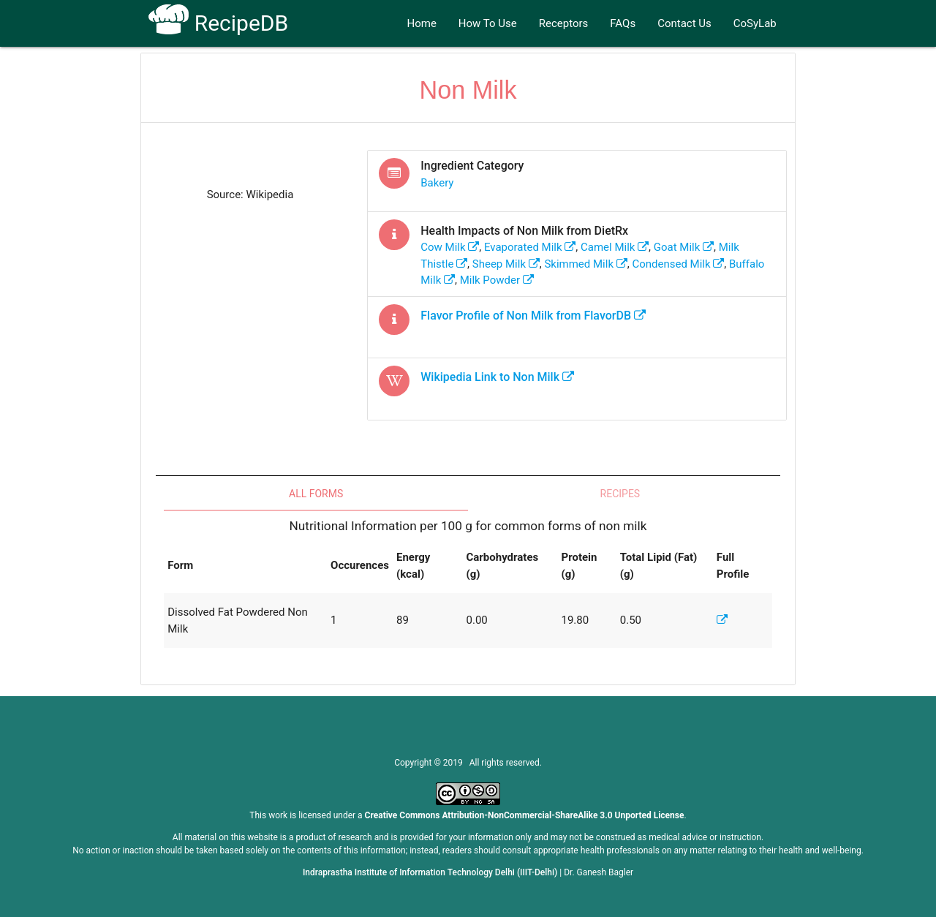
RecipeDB (218, 23)
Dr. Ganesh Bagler (598, 872)
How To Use (487, 23)
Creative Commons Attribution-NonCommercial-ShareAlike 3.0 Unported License (524, 815)
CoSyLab (755, 23)
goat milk (684, 247)
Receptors (564, 23)
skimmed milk (585, 264)
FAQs (622, 23)
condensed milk (678, 264)
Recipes (620, 493)
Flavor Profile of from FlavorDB (533, 315)
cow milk (449, 247)
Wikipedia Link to (497, 377)
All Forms (316, 493)
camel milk (615, 247)
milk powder (497, 280)
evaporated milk (529, 247)
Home (421, 23)
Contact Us (684, 23)
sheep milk (506, 264)
